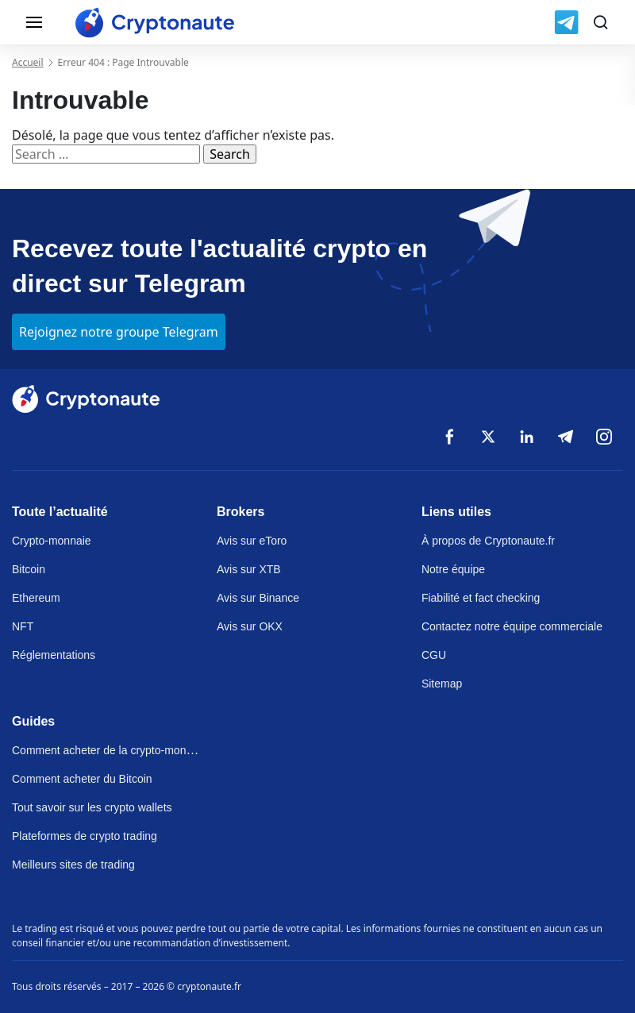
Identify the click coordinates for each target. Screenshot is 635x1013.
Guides (33, 721)
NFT (22, 626)
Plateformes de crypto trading (84, 836)
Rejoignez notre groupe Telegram (118, 332)
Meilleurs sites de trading (73, 864)
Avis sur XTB (249, 569)
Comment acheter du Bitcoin (82, 778)
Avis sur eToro (252, 540)
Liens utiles (456, 511)
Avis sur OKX (250, 626)
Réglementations (53, 655)
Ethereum (36, 597)
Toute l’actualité (60, 511)
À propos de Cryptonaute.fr (488, 540)
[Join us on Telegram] (566, 22)
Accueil (28, 62)
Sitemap (441, 683)
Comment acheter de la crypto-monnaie (109, 750)
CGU (433, 655)
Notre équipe (453, 569)
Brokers (240, 511)
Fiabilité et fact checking (480, 597)
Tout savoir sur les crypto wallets (92, 807)
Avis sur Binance (258, 597)
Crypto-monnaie (51, 540)
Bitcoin (28, 569)
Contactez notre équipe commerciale (511, 626)
